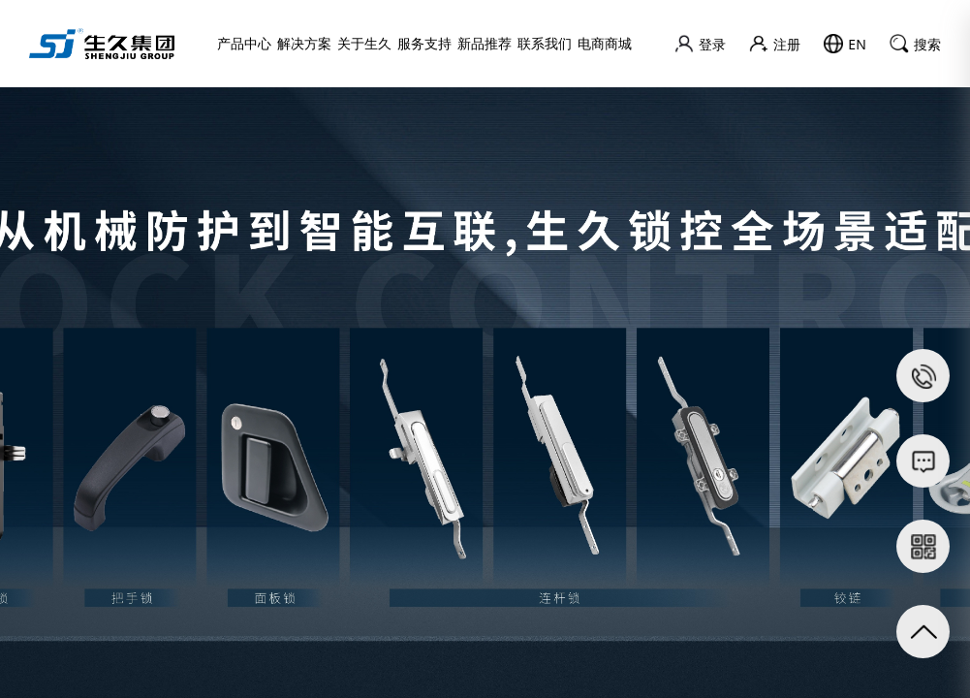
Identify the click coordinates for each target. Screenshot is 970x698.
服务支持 (424, 43)
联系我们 (544, 43)
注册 (774, 44)
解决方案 (304, 43)
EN (844, 43)
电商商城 (605, 43)
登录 (700, 43)
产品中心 (244, 43)
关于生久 (364, 43)
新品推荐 (484, 43)
